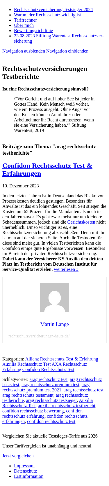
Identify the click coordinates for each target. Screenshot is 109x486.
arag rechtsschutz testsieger (51, 400)
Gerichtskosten (81, 222)
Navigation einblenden (67, 50)
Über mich (24, 25)
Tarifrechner (25, 20)
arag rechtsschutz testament (27, 395)
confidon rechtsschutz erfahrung (42, 413)
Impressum (24, 465)
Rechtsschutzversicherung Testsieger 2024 (53, 9)
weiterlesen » (66, 269)
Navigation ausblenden (23, 50)
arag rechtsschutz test (83, 389)
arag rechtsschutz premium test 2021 (46, 387)
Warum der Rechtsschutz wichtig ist (47, 14)
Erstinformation (28, 476)
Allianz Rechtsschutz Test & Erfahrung (61, 358)
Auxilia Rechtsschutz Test (26, 364)
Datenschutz (25, 470)
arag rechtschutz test (49, 379)
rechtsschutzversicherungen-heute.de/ (38, 336)
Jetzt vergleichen (18, 455)
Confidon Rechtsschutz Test (48, 369)
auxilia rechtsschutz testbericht (66, 405)
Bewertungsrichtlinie (33, 30)
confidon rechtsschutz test (51, 421)
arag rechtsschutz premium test (50, 384)
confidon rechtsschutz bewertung (33, 410)
